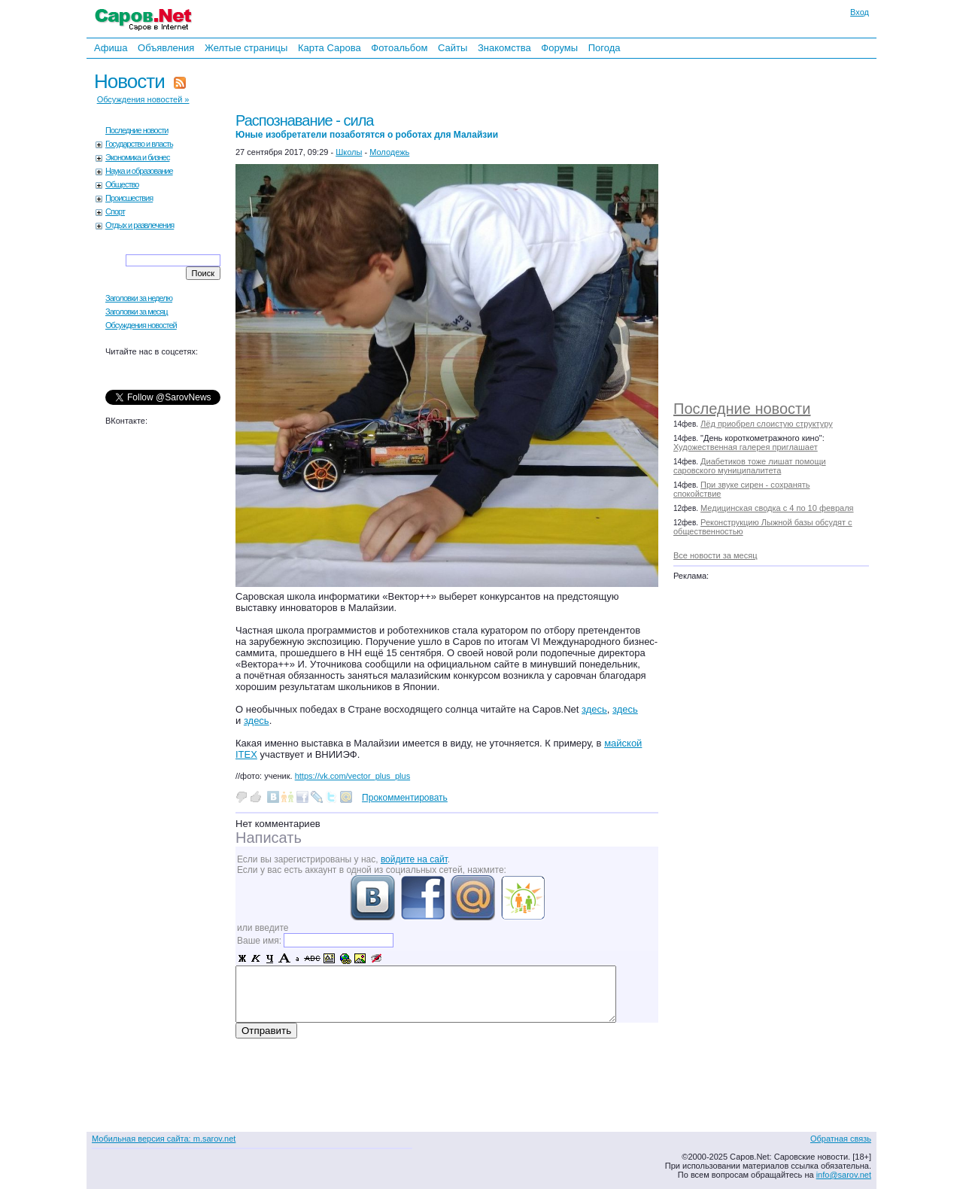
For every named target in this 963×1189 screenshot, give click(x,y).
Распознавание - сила (366, 126)
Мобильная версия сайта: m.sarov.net (163, 1138)
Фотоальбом (399, 47)
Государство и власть (139, 143)
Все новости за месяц (715, 555)
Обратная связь (840, 1138)
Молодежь (389, 152)
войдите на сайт (414, 859)
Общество (121, 184)
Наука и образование (139, 170)
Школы (349, 152)
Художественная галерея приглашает (745, 447)
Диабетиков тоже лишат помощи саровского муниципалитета (749, 466)
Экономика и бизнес (137, 157)
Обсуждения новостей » (143, 99)
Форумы (559, 47)
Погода (604, 47)
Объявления (166, 47)
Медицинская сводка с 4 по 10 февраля (776, 507)
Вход (859, 12)
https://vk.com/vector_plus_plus (352, 775)
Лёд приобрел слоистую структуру (766, 423)
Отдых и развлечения (139, 225)
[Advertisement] (778, 225)
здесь (594, 709)
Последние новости (741, 408)
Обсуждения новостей (141, 325)
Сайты (452, 47)
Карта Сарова (329, 47)
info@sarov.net (843, 1174)
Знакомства (504, 47)
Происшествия (129, 197)
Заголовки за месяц (136, 311)
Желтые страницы (246, 47)
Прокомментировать (405, 797)
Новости (129, 81)
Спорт (115, 211)
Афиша (110, 47)
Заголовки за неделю (138, 298)
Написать (268, 837)
